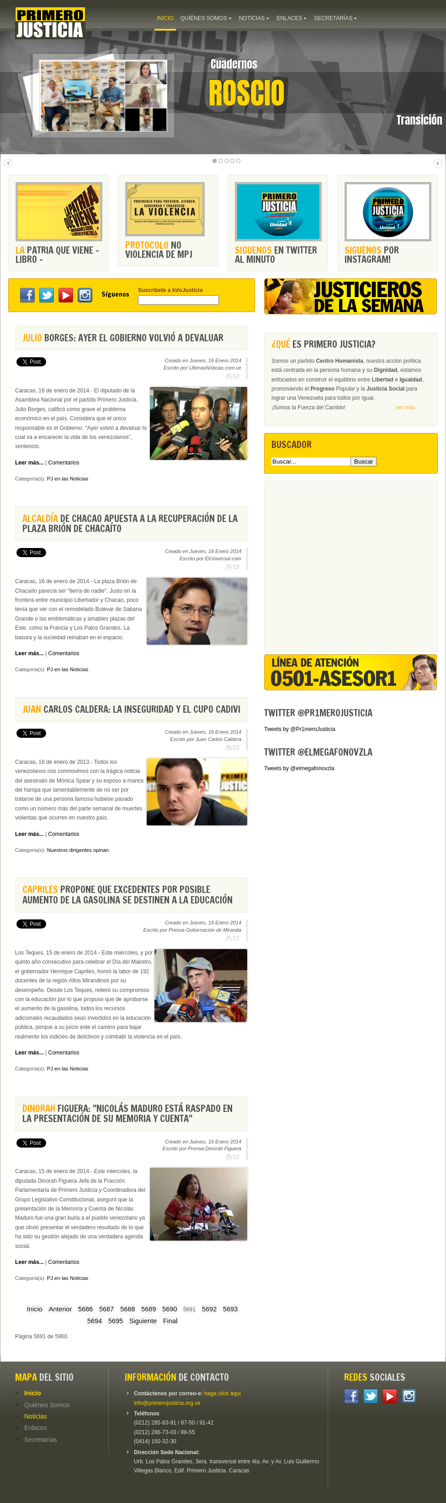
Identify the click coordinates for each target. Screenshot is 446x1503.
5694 (94, 1321)
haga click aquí (222, 1393)
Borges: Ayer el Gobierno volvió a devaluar (122, 337)
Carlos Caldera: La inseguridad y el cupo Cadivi (131, 709)
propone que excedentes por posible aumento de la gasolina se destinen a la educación (127, 894)
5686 (85, 1309)
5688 (127, 1309)
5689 (148, 1309)
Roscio (246, 93)
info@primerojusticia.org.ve (167, 1403)
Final (170, 1321)
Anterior (60, 1309)
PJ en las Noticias (68, 478)
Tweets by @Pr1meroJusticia (299, 729)
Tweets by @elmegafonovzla (299, 768)
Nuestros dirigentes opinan (78, 850)
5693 (230, 1309)
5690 (169, 1309)
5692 (209, 1309)
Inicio (34, 1309)
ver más (405, 407)
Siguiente (143, 1321)
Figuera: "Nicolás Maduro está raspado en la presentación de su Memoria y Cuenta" (127, 1113)
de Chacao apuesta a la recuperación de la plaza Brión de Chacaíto (130, 523)
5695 (115, 1321)
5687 (106, 1309)
